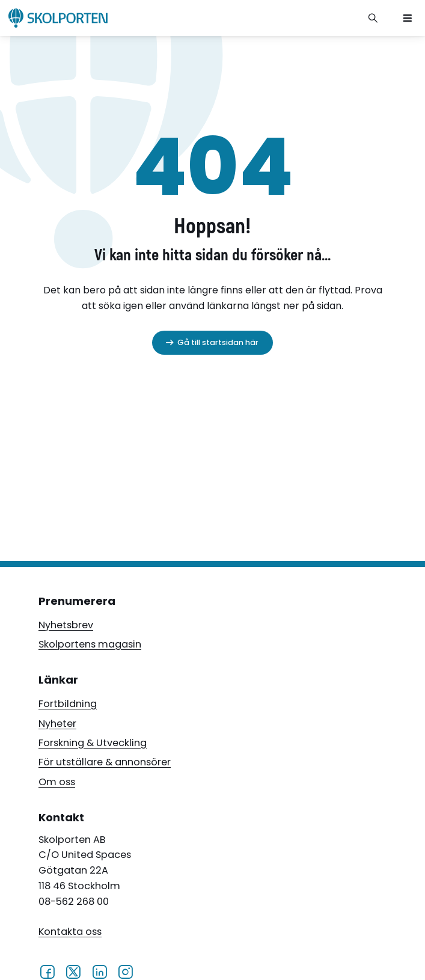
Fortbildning (67, 704)
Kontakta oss (70, 932)
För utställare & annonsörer (104, 762)
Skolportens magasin (89, 644)
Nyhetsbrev (65, 625)
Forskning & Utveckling (92, 743)
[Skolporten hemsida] (58, 18)
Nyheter (57, 723)
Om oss (56, 782)
